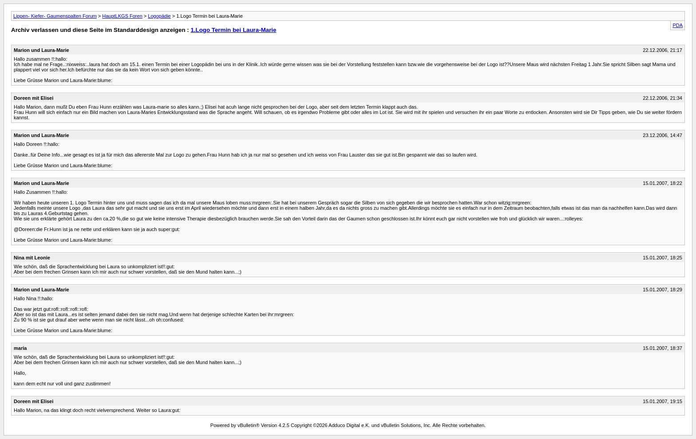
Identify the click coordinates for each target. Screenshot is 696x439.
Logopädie (159, 16)
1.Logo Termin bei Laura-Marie (233, 30)
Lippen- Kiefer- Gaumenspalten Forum (55, 16)
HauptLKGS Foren (122, 16)
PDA (677, 25)
